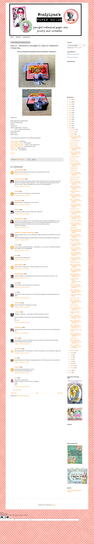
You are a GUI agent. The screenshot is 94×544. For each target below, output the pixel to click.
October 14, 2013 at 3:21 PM (22, 250)
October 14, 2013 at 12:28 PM (22, 204)
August (72, 352)
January (72, 367)
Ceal (16, 292)
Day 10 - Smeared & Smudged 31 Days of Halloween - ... (76, 286)
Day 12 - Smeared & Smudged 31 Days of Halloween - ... (76, 270)
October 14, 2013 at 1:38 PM (22, 239)
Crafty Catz (13, 148)
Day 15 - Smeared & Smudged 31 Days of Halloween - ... (76, 254)
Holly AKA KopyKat (20, 179)
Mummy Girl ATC (74, 143)
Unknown (17, 367)
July (71, 354)
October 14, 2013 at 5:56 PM (22, 269)
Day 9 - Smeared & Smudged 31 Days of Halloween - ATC (76, 291)
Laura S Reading (19, 170)
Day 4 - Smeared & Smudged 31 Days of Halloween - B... (76, 326)
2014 (70, 125)
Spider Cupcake (74, 145)
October (72, 134)
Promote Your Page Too (72, 57)
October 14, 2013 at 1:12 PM (22, 227)
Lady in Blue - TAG (74, 298)
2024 (70, 104)
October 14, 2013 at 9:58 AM (22, 174)
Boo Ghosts (73, 159)
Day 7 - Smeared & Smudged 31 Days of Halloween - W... (76, 308)
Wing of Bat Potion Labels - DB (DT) (75, 240)
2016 (70, 121)
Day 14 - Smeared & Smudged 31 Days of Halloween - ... (76, 259)
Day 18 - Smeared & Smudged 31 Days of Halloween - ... (76, 236)
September (73, 350)
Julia (16, 377)
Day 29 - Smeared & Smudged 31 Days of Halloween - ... (76, 153)
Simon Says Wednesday (17, 144)
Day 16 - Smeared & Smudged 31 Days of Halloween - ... (76, 249)
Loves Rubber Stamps (16, 143)
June (71, 357)
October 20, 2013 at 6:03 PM (22, 386)
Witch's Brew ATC (74, 179)
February (72, 365)
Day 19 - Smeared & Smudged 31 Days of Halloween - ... (76, 224)
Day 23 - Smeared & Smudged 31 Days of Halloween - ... (76, 201)
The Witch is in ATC (74, 177)
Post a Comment (17, 389)
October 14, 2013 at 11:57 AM (22, 195)
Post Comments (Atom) (23, 395)
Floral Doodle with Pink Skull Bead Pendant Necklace (75, 231)
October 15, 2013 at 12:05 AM (22, 298)
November (73, 131)
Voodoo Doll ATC (74, 305)
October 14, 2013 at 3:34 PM (22, 259)
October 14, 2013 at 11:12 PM (22, 287)
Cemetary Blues (74, 168)
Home (12, 37)
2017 (70, 119)
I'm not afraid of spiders (75, 220)
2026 (70, 99)
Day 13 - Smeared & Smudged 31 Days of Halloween (76, 266)
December (73, 129)
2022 (70, 108)
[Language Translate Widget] (76, 45)
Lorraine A (17, 312)
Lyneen (16, 244)
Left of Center (14, 149)
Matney (16, 338)
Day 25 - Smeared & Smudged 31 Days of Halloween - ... (76, 188)
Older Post (60, 393)
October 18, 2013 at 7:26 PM (22, 362)
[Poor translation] (7, 517)
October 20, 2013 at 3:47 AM (22, 373)
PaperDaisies (18, 348)
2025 (70, 102)
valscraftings (18, 200)
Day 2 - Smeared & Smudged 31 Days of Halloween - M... (76, 342)
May (71, 359)
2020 (70, 112)
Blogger (53, 505)
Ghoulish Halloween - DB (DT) (75, 191)
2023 (70, 106)
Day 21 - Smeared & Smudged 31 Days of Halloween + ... (76, 213)
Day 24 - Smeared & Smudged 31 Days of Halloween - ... (76, 196)
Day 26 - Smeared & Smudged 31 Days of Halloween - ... (76, 183)
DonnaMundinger (19, 273)
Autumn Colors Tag (74, 262)
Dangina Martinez (19, 218)
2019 (70, 115)
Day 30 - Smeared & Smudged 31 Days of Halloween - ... (76, 148)
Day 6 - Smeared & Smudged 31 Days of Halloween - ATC (76, 317)
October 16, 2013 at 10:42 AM (22, 344)
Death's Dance (73, 227)
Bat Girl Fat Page (74, 161)
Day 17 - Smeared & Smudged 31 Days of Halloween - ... (76, 244)
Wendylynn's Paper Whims (73, 54)
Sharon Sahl (18, 303)
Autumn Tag (73, 338)
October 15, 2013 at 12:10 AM (22, 322)
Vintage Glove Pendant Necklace (75, 295)
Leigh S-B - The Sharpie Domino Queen (25, 232)
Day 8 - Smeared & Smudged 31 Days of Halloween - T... (76, 302)
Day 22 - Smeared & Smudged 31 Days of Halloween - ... (76, 206)
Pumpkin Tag (73, 170)
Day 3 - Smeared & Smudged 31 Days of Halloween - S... (76, 335)
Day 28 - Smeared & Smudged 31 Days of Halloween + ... (76, 165)
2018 (70, 117)
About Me (18, 37)
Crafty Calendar (14, 141)
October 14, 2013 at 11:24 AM (22, 186)
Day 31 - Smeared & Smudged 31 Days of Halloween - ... (76, 137)
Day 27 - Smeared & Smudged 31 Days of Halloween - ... (76, 174)
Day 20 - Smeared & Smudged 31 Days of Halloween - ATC (76, 217)
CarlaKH (17, 191)
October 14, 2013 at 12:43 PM (22, 214)
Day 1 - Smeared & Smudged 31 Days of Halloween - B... (76, 346)
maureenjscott (18, 327)
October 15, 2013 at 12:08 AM (22, 307)
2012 (70, 370)
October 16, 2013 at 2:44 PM (22, 353)
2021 (70, 110)
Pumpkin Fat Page (74, 156)
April (71, 361)
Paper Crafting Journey (16, 146)
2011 (70, 372)
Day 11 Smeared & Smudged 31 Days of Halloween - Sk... (76, 275)
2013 (70, 127)
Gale (16, 358)
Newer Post (14, 393)
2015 (70, 123)
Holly (16, 255)
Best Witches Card (74, 209)
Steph (16, 283)
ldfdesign (17, 209)
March (72, 363)
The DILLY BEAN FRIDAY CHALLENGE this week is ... (75, 280)
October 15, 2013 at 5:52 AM (22, 333)
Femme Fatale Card (75, 140)
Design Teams (26, 37)
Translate (77, 47)
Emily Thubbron (19, 264)
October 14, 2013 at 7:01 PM (22, 278)
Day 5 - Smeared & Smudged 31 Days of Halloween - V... (76, 322)
